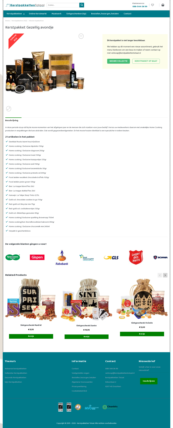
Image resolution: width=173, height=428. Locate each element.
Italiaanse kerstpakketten (15, 368)
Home (7, 20)
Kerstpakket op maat (146, 61)
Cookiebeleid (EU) (79, 391)
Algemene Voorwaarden (82, 382)
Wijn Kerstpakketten (13, 382)
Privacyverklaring (79, 386)
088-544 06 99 (111, 368)
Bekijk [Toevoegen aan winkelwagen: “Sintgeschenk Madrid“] (31, 336)
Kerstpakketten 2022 (19, 20)
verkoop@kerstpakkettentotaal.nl (126, 53)
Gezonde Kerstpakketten (15, 377)
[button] (165, 275)
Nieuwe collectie (118, 61)
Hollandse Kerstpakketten (16, 373)
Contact (75, 368)
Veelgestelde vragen (80, 373)
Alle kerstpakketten (36, 20)
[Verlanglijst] (154, 5)
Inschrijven (149, 381)
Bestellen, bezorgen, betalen (84, 377)
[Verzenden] (81, 5)
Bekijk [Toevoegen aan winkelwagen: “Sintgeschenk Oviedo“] (142, 333)
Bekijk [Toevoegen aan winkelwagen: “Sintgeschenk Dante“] (87, 336)
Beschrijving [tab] (11, 120)
